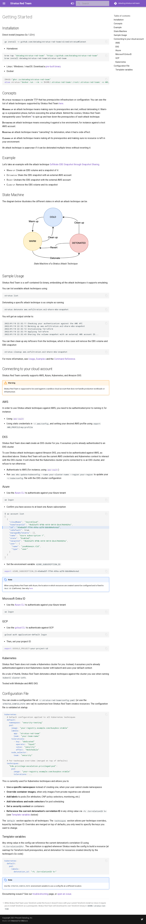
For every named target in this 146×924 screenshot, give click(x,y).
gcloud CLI (20, 627)
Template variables (21, 814)
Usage (32, 359)
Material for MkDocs (19, 921)
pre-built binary (53, 66)
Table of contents (122, 16)
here (61, 103)
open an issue (64, 894)
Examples (41, 359)
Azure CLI (20, 492)
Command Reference (64, 359)
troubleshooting (40, 894)
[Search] (92, 3)
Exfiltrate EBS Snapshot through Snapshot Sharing (74, 164)
